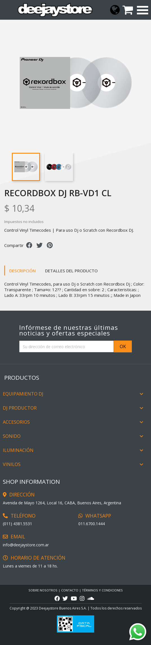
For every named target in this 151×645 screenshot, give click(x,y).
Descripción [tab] (22, 270)
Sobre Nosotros (42, 590)
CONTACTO (69, 590)
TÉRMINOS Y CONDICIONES (102, 590)
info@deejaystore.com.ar (26, 544)
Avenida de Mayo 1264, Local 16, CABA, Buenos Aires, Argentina (62, 502)
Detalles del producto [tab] (71, 270)
